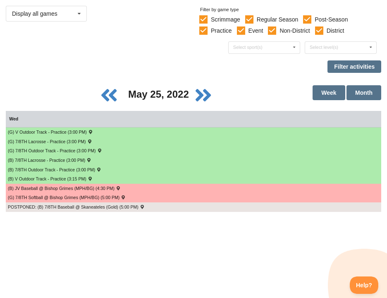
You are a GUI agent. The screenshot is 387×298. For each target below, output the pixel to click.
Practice (221, 30)
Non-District (295, 30)
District (335, 30)
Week (328, 92)
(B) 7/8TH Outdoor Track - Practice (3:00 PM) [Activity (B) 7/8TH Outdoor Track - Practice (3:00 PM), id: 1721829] (55, 169)
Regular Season (277, 19)
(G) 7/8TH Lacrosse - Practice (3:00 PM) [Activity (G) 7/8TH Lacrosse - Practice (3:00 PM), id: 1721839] (50, 141)
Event (255, 30)
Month (364, 92)
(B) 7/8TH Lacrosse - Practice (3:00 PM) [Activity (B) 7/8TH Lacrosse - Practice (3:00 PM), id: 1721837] (50, 160)
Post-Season (331, 19)
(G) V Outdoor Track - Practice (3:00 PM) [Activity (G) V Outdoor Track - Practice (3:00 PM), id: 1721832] (50, 132)
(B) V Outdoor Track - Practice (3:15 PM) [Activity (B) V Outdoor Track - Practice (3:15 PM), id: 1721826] (50, 178)
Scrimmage (225, 19)
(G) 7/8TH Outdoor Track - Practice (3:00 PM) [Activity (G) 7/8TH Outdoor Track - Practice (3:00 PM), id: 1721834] (55, 150)
